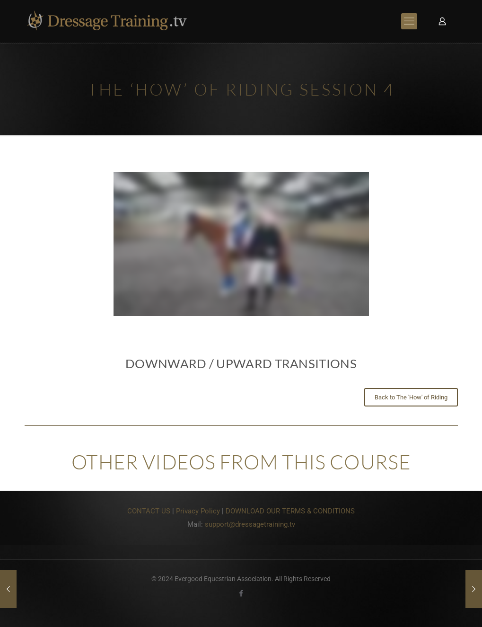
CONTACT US (148, 511)
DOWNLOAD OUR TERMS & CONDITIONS (290, 511)
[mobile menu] (409, 21)
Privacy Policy (198, 511)
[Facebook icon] (241, 593)
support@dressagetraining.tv (250, 524)
